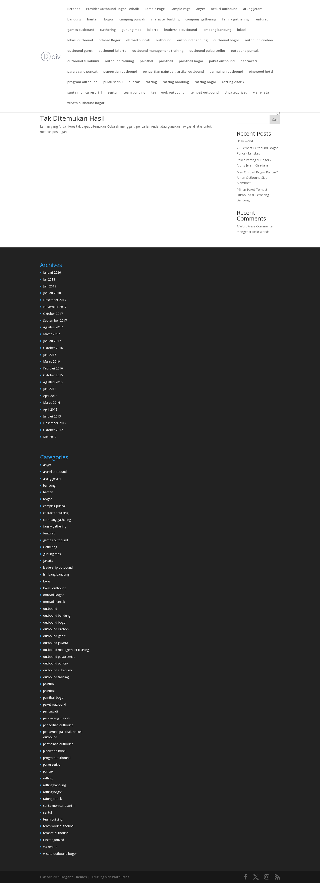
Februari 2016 (53, 368)
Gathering (108, 30)
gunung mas (131, 30)
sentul (113, 92)
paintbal (146, 61)
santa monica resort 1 (84, 92)
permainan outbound (226, 72)
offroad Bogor (109, 40)
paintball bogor (191, 61)
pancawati (248, 61)
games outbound (80, 30)
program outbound (82, 82)
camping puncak (132, 19)
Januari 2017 (52, 341)
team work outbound (167, 92)
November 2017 (54, 307)
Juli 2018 (49, 279)
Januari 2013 (52, 416)
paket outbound (222, 61)
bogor (109, 19)
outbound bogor (226, 40)
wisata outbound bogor (85, 103)
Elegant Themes (73, 877)
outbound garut (80, 51)
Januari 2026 (52, 272)
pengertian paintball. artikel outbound (173, 72)
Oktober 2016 (53, 348)
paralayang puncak (82, 72)
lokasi (241, 30)
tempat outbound (204, 92)
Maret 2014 (51, 402)
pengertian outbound (120, 72)
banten (92, 19)
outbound (163, 40)
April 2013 (50, 409)
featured (261, 19)
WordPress (120, 877)
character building (165, 19)
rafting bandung (176, 82)
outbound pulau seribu (207, 51)
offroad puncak (138, 40)
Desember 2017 (54, 300)
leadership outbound (180, 30)
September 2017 (55, 320)
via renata (261, 92)
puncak (134, 82)
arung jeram (252, 9)
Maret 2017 (51, 334)
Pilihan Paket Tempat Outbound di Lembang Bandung (253, 194)
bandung (74, 19)
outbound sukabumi (83, 61)
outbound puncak (245, 51)
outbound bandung (192, 40)
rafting (151, 82)
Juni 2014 (49, 389)
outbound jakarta (112, 51)
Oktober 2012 (53, 430)
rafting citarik (233, 82)
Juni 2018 (49, 286)
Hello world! (245, 141)
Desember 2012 (54, 423)
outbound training (119, 61)
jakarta (152, 30)
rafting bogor (205, 82)
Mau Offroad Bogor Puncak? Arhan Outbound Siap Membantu (257, 177)
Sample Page (155, 9)
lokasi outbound (80, 40)
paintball (166, 61)
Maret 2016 (51, 361)
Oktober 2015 (53, 375)
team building (134, 92)
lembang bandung (217, 30)
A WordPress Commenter (255, 226)
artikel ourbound (224, 9)
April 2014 (50, 395)
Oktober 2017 (53, 313)
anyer (200, 9)
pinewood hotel (261, 72)
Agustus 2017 (53, 327)
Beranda (73, 9)
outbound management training (158, 51)
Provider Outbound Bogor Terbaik (112, 9)
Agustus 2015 (53, 382)
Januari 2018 (52, 293)
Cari (275, 119)
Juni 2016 (49, 355)
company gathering (200, 19)
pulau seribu (113, 82)
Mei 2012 (49, 437)
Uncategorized (235, 92)
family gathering (235, 19)
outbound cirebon (259, 40)
